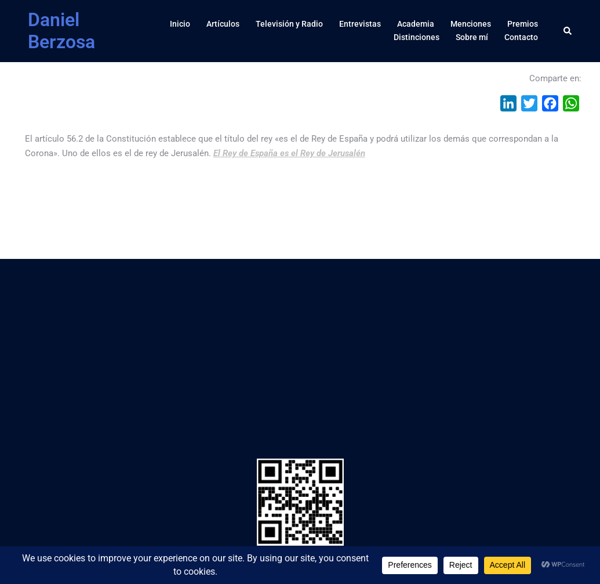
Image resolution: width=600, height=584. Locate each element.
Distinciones (416, 37)
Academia (415, 23)
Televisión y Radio (289, 23)
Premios (522, 23)
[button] (568, 30)
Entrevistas (360, 23)
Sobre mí (472, 37)
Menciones (470, 23)
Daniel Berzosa (61, 31)
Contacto (521, 37)
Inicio (180, 23)
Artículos (222, 23)
